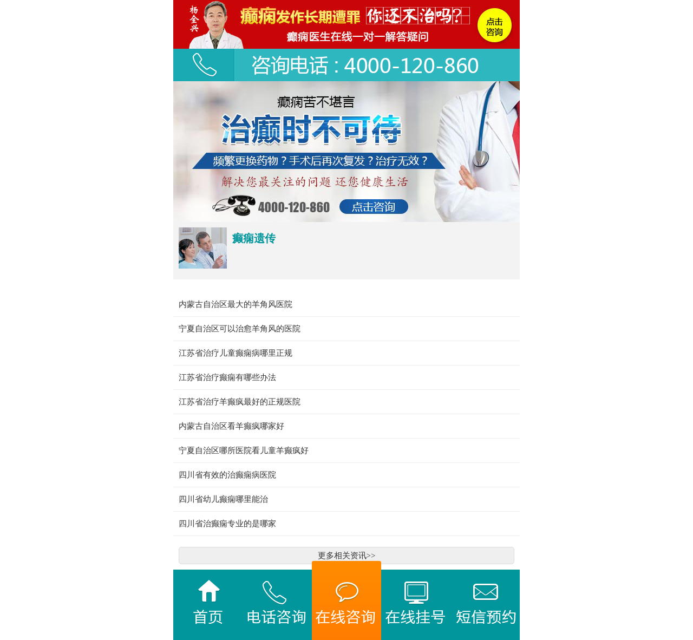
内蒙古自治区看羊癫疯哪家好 (231, 426)
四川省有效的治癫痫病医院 (227, 475)
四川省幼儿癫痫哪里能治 (223, 499)
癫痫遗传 (254, 238)
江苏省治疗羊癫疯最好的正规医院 (239, 401)
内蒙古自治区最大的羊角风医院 (235, 304)
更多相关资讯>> (347, 555)
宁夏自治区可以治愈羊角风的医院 (239, 328)
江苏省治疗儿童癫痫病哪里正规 (235, 353)
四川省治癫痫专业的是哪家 (227, 523)
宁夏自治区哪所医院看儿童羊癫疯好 (244, 450)
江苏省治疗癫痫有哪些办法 (227, 377)
